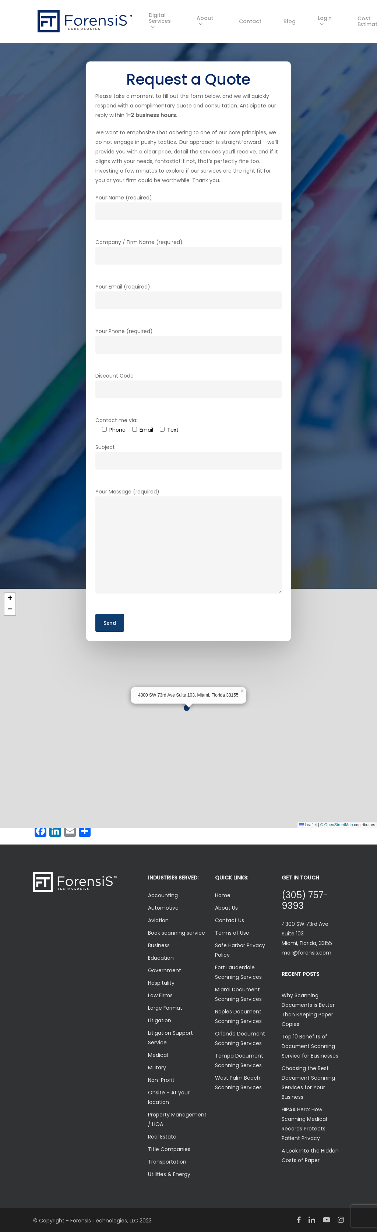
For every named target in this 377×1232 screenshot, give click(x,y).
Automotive (163, 907)
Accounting (163, 895)
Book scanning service (176, 933)
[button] (188, 708)
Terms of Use (232, 933)
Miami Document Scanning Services (238, 994)
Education (161, 958)
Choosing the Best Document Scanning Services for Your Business (308, 1083)
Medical (158, 1055)
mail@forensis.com (306, 952)
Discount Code (188, 385)
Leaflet (308, 824)
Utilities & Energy (169, 1174)
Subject (188, 456)
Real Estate (162, 1136)
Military (157, 1067)
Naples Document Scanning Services (238, 1016)
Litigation (159, 1020)
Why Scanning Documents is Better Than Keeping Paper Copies (308, 1010)
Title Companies (169, 1149)
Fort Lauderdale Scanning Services (238, 972)
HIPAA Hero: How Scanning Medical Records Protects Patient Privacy (304, 1124)
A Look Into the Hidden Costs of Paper (310, 1155)
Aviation (158, 920)
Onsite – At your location (169, 1097)
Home (222, 895)
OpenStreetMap (338, 824)
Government (164, 970)
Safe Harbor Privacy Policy (240, 950)
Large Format (165, 1008)
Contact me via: (116, 420)
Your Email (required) (188, 296)
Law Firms (160, 995)
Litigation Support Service (170, 1037)
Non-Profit (161, 1080)
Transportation (167, 1161)
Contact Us (229, 920)
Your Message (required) (188, 542)
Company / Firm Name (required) (188, 251)
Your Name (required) (188, 207)
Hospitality (161, 983)
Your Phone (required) (188, 341)
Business (159, 945)
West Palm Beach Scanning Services (238, 1082)
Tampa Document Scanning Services (239, 1060)
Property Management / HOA (177, 1119)
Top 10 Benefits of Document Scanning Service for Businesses (310, 1046)
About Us (226, 907)
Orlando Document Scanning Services (240, 1038)
